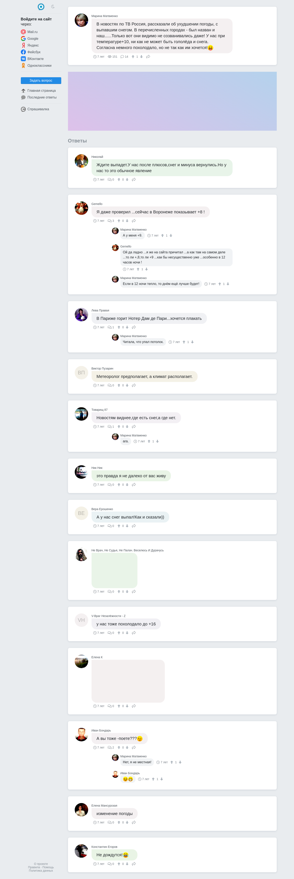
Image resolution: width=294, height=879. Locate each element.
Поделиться (148, 56)
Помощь (48, 867)
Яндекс (30, 45)
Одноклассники (36, 65)
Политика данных (41, 870)
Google (30, 38)
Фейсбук (31, 52)
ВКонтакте (32, 58)
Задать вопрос (40, 80)
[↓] (141, 56)
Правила (34, 867)
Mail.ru (29, 31)
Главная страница (38, 90)
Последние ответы (39, 97)
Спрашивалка (35, 109)
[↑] (134, 56)
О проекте (41, 864)
